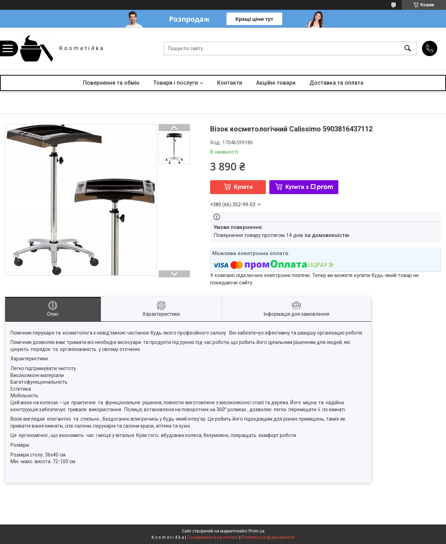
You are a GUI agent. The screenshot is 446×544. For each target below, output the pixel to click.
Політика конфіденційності (268, 537)
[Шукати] (407, 48)
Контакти (229, 82)
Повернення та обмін (111, 82)
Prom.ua (256, 531)
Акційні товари (275, 82)
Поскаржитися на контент (212, 537)
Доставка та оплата (336, 82)
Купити (243, 187)
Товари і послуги (175, 82)
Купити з (309, 187)
